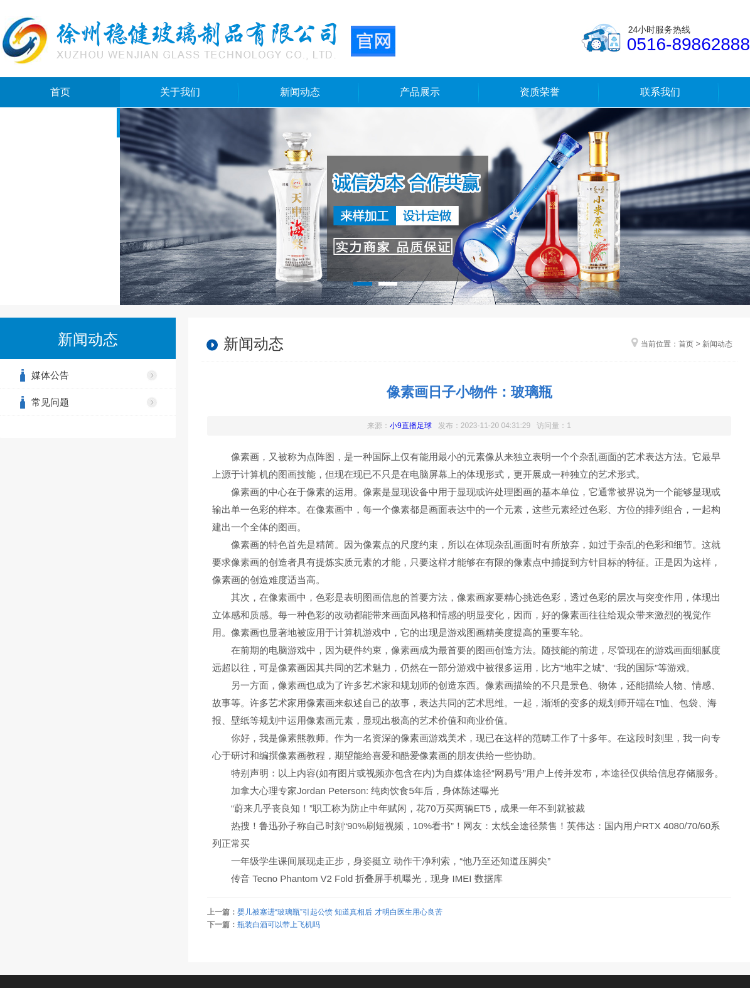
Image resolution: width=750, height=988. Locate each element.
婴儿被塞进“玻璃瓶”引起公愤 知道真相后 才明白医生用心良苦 (339, 912)
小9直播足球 (411, 425)
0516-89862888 (688, 44)
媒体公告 (50, 375)
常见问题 (50, 402)
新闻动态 (300, 92)
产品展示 (420, 92)
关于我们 (180, 92)
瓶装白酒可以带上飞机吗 (278, 924)
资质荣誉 (540, 92)
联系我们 (660, 92)
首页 (60, 92)
